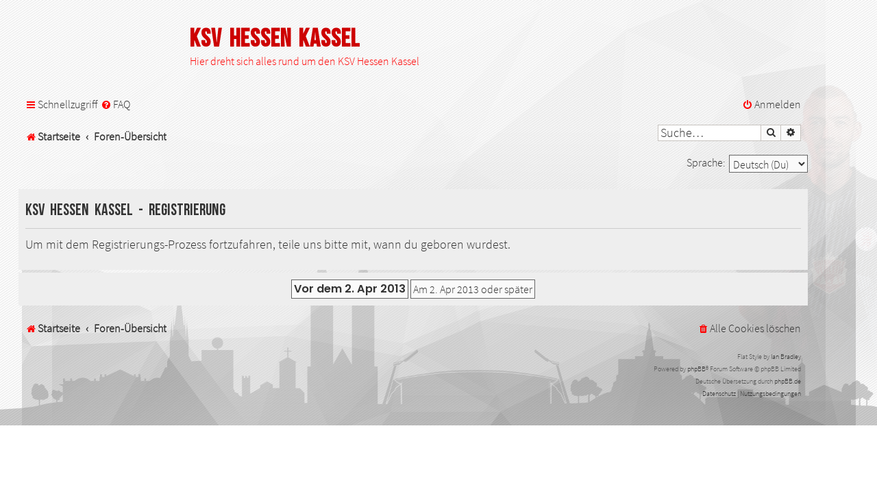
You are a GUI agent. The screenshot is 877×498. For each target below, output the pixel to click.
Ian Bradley (786, 356)
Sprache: (706, 162)
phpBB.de (787, 381)
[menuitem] (115, 104)
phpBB (696, 368)
